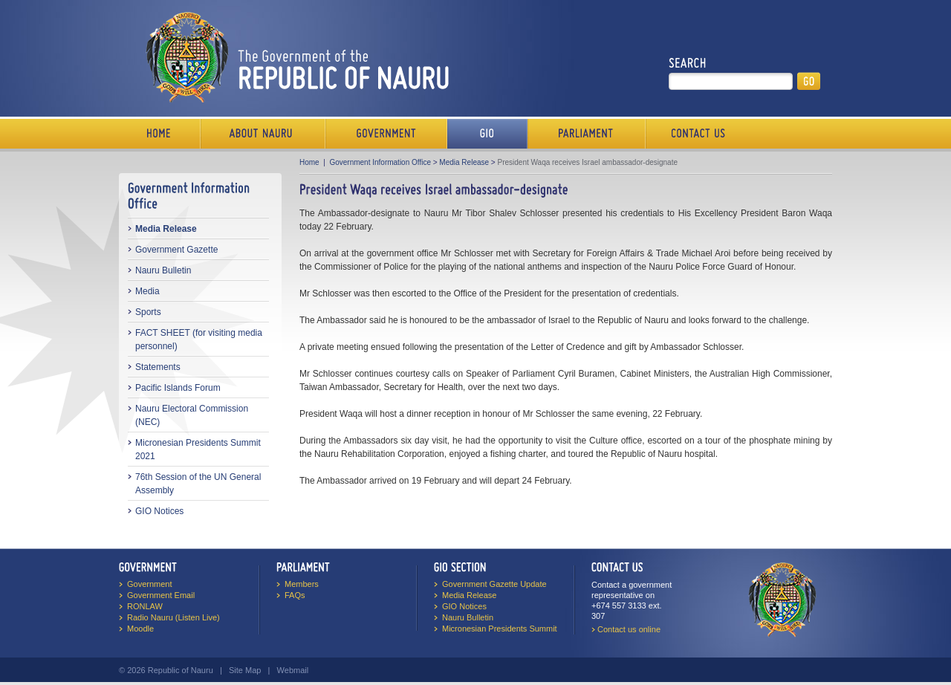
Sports (148, 312)
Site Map (245, 670)
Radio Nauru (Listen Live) (173, 617)
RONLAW (145, 606)
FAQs (295, 595)
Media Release (166, 229)
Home (160, 134)
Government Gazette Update (494, 584)
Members (302, 584)
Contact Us (695, 134)
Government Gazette (176, 249)
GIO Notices (159, 511)
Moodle (140, 628)
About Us (263, 134)
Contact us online (628, 629)
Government (386, 134)
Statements (158, 367)
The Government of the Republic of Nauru (294, 57)
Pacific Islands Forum (178, 388)
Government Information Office (380, 162)
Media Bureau (487, 134)
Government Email (161, 595)
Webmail (293, 670)
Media (147, 291)
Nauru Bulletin (163, 270)
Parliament (587, 134)
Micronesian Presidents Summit (499, 628)
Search (688, 63)
